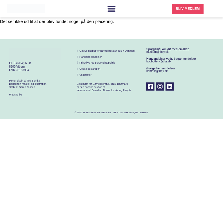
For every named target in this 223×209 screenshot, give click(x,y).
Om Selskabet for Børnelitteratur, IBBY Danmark (107, 50)
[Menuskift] (111, 8)
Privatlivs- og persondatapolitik (97, 62)
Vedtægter (85, 74)
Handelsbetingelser (90, 56)
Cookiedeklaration (89, 68)
